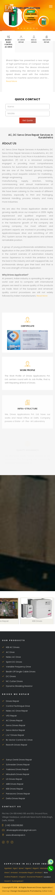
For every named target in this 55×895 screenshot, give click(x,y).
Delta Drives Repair (13, 798)
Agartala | (8, 868)
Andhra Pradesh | (11, 877)
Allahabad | (45, 868)
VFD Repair (9, 715)
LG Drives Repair (12, 779)
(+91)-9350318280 (12, 825)
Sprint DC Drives (12, 661)
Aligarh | (36, 868)
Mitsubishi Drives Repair (15, 774)
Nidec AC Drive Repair (15, 710)
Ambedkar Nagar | (26, 872)
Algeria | (28, 868)
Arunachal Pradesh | (35, 877)
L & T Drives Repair (13, 735)
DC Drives (9, 676)
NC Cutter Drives (12, 681)
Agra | (15, 868)
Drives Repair (10, 701)
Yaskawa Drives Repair (15, 769)
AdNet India (47, 891)
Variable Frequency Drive (16, 666)
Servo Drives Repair (13, 725)
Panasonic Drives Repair (16, 793)
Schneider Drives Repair (16, 764)
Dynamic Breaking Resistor (17, 686)
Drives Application (22, 8)
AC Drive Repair (21, 39)
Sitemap (6, 891)
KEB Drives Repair (12, 788)
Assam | (7, 881)
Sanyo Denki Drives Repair (17, 759)
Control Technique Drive (16, 706)
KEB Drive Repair (46, 39)
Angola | (22, 877)
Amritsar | (39, 872)
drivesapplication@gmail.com (19, 830)
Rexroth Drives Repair (14, 744)
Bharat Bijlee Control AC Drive (8, 41)
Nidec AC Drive (11, 656)
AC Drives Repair (12, 720)
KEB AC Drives (34, 39)
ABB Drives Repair (12, 783)
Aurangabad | (18, 881)
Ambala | (15, 872)
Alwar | (7, 872)
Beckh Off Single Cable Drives (18, 671)
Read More (11, 81)
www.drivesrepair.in (13, 835)
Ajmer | (22, 868)
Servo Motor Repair (13, 730)
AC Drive (8, 652)
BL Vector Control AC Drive (17, 739)
